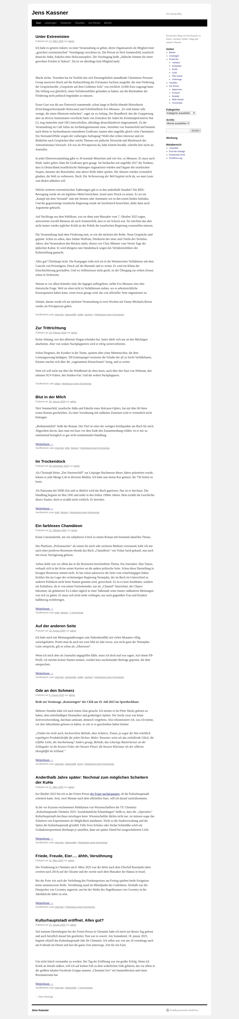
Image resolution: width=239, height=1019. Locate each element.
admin (71, 41)
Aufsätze (176, 62)
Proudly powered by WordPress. (184, 1010)
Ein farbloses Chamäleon (58, 525)
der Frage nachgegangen (104, 793)
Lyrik (174, 72)
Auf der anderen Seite (55, 626)
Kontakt (175, 96)
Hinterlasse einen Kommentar (109, 314)
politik (80, 314)
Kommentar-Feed (177, 154)
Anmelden (174, 148)
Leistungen (51, 22)
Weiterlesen (44, 444)
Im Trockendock (50, 461)
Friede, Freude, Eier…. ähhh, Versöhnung (73, 856)
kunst (80, 764)
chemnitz (59, 314)
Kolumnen (176, 66)
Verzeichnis (177, 103)
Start (38, 22)
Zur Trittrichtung (50, 328)
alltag (57, 383)
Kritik (174, 69)
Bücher (108, 22)
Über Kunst (177, 76)
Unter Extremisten (52, 36)
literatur (74, 448)
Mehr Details (178, 99)
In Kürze (176, 92)
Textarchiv (65, 22)
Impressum (177, 89)
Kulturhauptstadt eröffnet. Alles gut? (69, 920)
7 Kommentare (85, 988)
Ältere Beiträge (44, 996)
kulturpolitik (70, 314)
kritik (67, 448)
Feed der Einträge (177, 151)
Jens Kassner (50, 13)
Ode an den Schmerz (54, 690)
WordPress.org (175, 158)
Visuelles (80, 22)
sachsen (88, 314)
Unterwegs (177, 79)
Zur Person (94, 22)
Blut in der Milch (50, 397)
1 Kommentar (76, 612)
